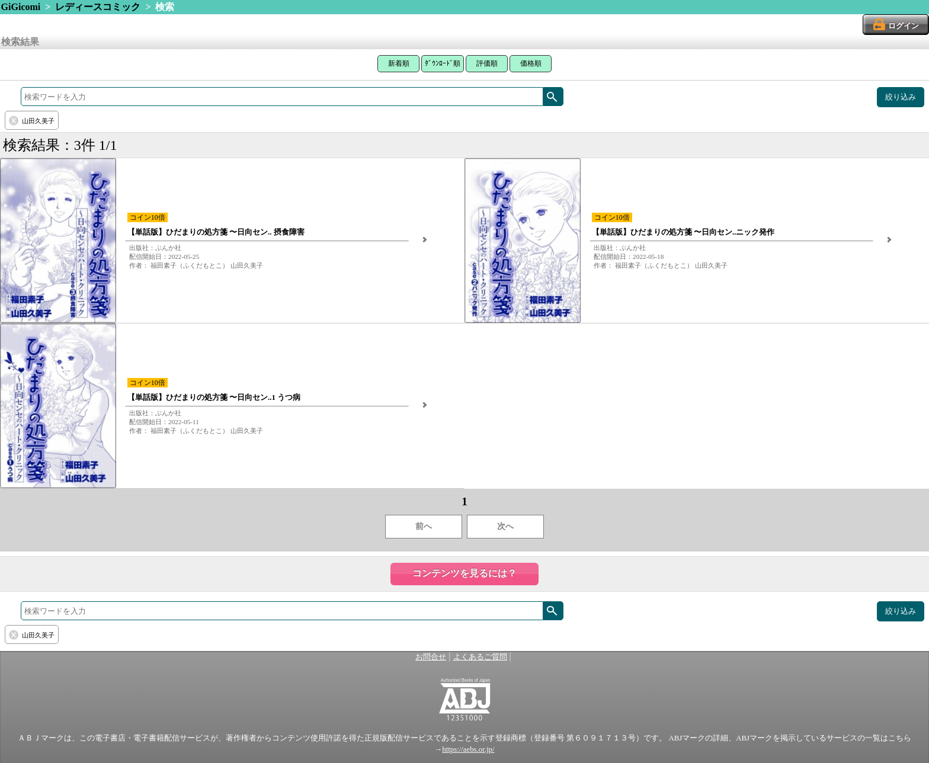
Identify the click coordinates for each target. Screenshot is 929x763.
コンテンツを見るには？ (464, 573)
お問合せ (430, 657)
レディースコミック (97, 7)
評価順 (487, 63)
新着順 (398, 63)
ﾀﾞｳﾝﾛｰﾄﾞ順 (442, 63)
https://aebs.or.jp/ (468, 749)
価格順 (531, 63)
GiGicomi (21, 7)
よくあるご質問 (480, 657)
